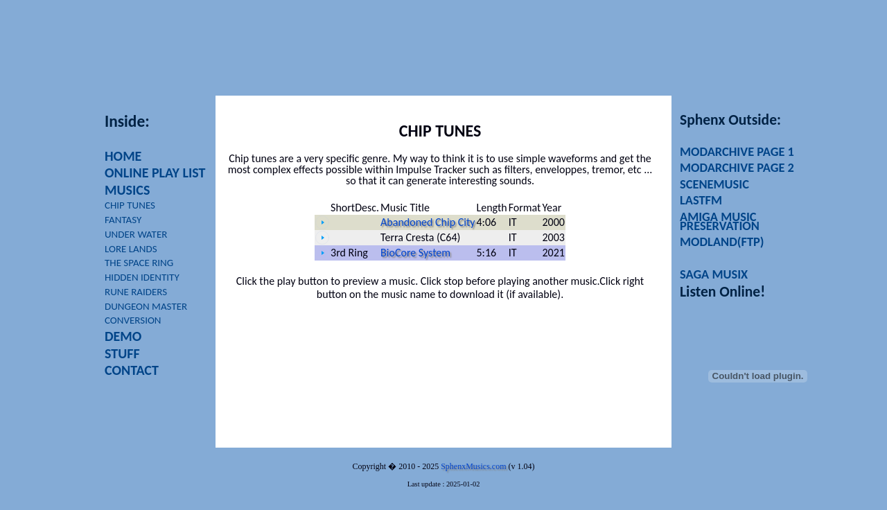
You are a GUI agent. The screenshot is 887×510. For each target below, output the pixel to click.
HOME (123, 156)
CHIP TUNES (130, 205)
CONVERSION (133, 320)
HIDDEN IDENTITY (142, 277)
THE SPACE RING (139, 262)
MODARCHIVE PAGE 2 (737, 167)
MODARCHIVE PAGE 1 (737, 151)
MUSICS (127, 190)
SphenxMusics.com (473, 466)
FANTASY (123, 219)
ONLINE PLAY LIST (155, 172)
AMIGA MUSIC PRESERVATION (719, 221)
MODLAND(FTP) (722, 241)
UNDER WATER (136, 234)
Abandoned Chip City (427, 222)
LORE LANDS (131, 249)
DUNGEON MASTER (146, 306)
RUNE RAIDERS (136, 291)
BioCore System (415, 252)
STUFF (122, 353)
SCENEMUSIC (714, 184)
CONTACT (132, 370)
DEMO (123, 336)
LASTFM (701, 200)
